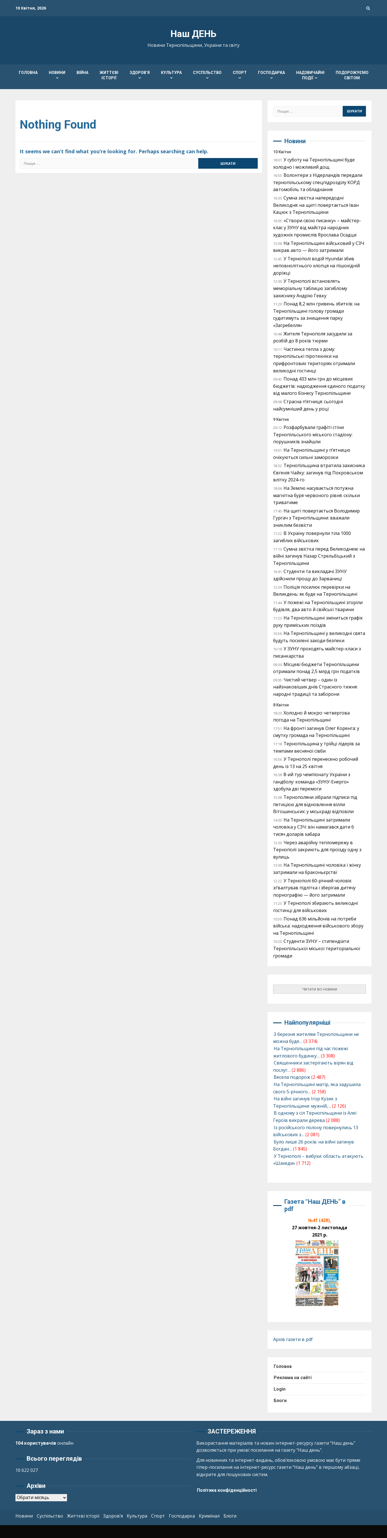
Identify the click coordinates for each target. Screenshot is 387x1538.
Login (279, 1389)
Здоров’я (140, 72)
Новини (57, 72)
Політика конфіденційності (227, 1490)
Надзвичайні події (310, 75)
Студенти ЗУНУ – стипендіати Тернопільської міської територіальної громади (316, 948)
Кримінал (209, 1516)
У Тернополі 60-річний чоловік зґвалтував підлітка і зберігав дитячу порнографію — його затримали (314, 888)
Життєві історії (109, 75)
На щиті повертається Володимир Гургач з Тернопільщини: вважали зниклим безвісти (316, 518)
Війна (82, 72)
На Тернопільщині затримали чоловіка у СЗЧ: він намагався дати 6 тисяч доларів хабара (313, 827)
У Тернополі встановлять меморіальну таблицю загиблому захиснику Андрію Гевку (310, 288)
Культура (171, 72)
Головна (28, 72)
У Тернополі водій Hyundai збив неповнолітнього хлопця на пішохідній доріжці (316, 266)
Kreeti (214, 1531)
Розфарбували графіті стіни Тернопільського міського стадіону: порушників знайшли (313, 434)
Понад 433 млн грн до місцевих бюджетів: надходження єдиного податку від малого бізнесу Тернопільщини (319, 386)
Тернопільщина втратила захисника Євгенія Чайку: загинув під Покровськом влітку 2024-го (319, 472)
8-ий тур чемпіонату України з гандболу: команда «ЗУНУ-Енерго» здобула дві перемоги (311, 781)
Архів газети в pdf (293, 1339)
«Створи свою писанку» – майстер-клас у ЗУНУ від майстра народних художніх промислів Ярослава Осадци (317, 227)
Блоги (280, 1400)
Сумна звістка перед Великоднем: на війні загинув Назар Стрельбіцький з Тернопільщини (319, 556)
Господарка (271, 72)
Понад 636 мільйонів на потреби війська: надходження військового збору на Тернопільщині (318, 926)
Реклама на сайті (293, 1377)
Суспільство (207, 72)
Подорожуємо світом (352, 75)
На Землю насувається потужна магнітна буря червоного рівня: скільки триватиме (316, 495)
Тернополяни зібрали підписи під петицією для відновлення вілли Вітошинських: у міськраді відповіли (315, 804)
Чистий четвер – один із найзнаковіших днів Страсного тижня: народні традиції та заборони (315, 687)
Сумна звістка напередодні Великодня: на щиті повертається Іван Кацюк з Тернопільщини (316, 205)
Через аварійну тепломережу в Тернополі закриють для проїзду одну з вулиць (317, 849)
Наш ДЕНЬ (193, 34)
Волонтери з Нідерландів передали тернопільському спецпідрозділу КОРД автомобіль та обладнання (317, 182)
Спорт (240, 72)
